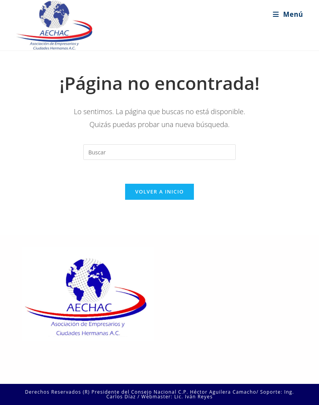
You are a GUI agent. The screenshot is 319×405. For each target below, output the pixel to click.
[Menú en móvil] (288, 14)
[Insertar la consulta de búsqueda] (159, 152)
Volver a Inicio (159, 191)
